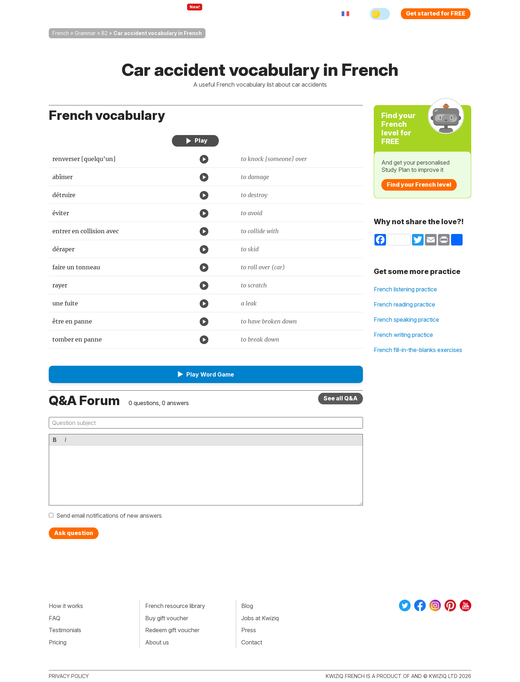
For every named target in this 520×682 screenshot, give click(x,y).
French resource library (175, 605)
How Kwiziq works (138, 13)
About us (157, 642)
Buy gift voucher (166, 618)
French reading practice (404, 304)
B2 (104, 33)
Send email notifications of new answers (109, 515)
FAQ (54, 618)
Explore (187, 13)
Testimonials (65, 630)
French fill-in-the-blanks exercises (418, 349)
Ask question (73, 533)
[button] (206, 374)
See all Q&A (341, 398)
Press (248, 630)
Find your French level (419, 184)
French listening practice (405, 289)
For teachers (229, 13)
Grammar (85, 33)
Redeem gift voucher (172, 630)
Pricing (268, 13)
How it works (66, 605)
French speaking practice (406, 319)
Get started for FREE (435, 13)
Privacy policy (69, 676)
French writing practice (403, 334)
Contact (251, 642)
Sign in (298, 13)
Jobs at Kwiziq (260, 618)
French (60, 33)
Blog (247, 605)
